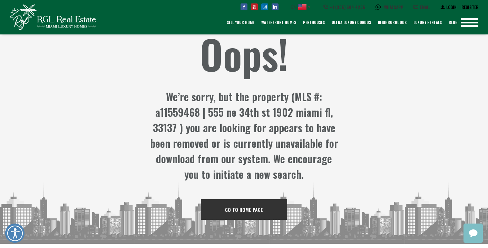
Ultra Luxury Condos (351, 22)
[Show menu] (469, 22)
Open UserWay (15, 233)
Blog (453, 22)
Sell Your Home (240, 22)
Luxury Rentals (427, 22)
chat (473, 233)
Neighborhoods (392, 22)
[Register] (469, 7)
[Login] (448, 7)
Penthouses (314, 22)
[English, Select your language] (301, 7)
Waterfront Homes (278, 22)
